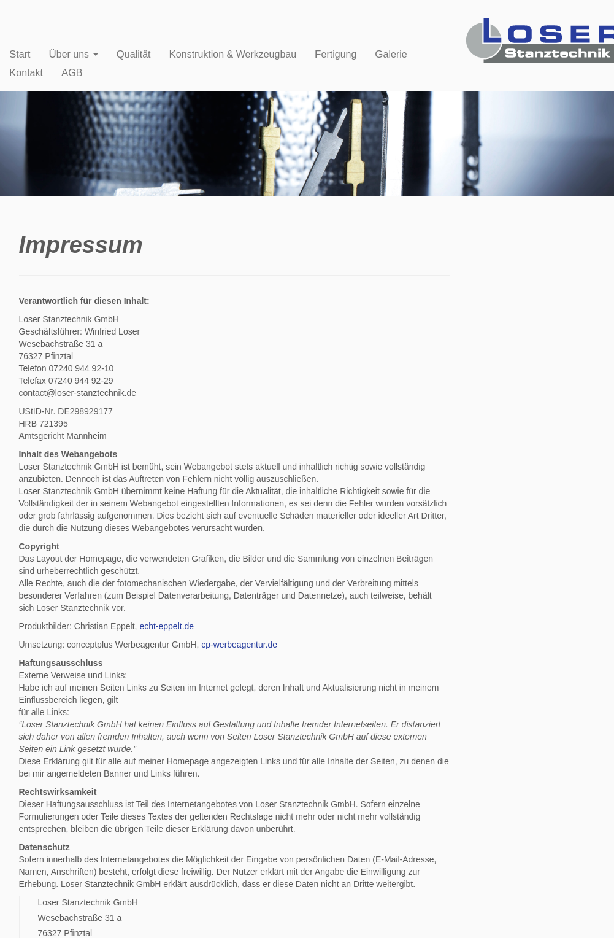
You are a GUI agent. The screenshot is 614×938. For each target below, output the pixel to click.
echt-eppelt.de (166, 626)
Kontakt (26, 73)
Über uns (73, 54)
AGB (71, 73)
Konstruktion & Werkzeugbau (233, 54)
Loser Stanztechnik (59, 921)
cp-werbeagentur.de (239, 644)
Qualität (134, 54)
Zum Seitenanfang (580, 921)
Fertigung (335, 54)
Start (19, 54)
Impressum (109, 921)
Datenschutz (150, 921)
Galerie (391, 54)
